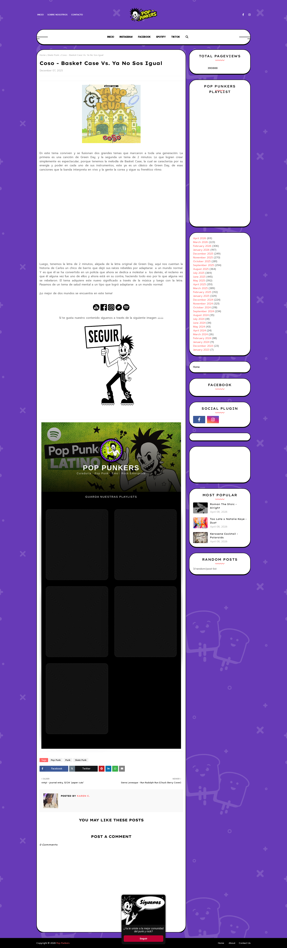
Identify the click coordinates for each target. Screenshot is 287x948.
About (232, 943)
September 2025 (203, 265)
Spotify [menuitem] (161, 37)
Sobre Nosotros (57, 14)
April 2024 (199, 330)
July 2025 (198, 273)
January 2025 (201, 296)
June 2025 (199, 277)
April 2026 (199, 238)
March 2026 (200, 242)
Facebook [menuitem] (144, 37)
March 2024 (200, 334)
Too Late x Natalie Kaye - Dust (228, 520)
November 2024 (203, 304)
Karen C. (83, 795)
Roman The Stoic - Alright (223, 506)
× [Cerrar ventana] (162, 897)
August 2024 (201, 315)
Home (43, 55)
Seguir (143, 938)
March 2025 (200, 288)
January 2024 (201, 342)
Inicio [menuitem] (110, 37)
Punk (67, 760)
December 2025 (203, 254)
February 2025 (202, 292)
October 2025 (202, 261)
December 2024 (203, 300)
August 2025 (201, 269)
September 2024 (203, 311)
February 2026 (202, 246)
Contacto (77, 14)
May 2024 (199, 327)
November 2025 (203, 257)
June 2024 (199, 323)
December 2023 (203, 346)
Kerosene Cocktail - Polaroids (224, 535)
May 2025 (199, 281)
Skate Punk (53, 55)
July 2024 (198, 319)
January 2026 (201, 250)
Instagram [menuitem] (126, 37)
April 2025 (199, 284)
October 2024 (202, 307)
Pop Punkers (63, 943)
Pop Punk (56, 760)
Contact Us (245, 943)
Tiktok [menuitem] (175, 37)
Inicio (40, 14)
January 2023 (201, 350)
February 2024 (202, 338)
